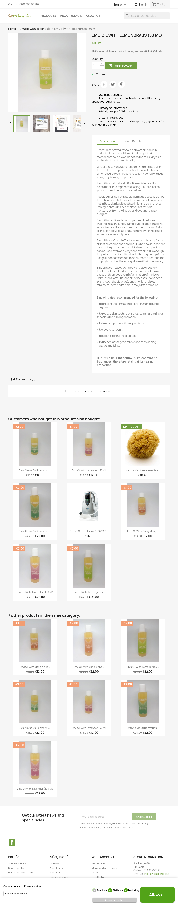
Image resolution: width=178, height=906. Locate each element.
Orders (96, 872)
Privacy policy (32, 886)
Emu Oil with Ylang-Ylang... (142, 531)
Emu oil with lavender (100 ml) (35, 592)
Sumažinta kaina (17, 863)
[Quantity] (96, 65)
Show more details (17, 893)
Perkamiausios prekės (21, 872)
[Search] (147, 15)
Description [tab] (107, 141)
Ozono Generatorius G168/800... (89, 531)
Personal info (99, 863)
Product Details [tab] (131, 141)
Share (103, 84)
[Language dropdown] (120, 5)
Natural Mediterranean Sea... (143, 470)
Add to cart (121, 65)
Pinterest (121, 84)
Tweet (112, 84)
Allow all (157, 895)
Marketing (133, 890)
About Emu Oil (71, 16)
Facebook (12, 842)
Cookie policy (11, 886)
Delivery (54, 863)
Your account (103, 857)
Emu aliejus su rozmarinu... (35, 470)
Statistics (118, 890)
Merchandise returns (104, 868)
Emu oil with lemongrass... (89, 592)
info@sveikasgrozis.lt (156, 873)
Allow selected (115, 900)
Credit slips (98, 877)
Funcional (102, 890)
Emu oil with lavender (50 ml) (89, 470)
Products (48, 16)
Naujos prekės (16, 868)
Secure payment (60, 877)
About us (93, 16)
